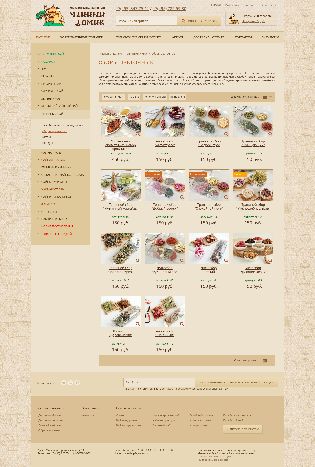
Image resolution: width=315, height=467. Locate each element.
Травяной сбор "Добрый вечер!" (165, 206)
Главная (104, 53)
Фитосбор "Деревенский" (120, 333)
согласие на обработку (176, 388)
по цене (134, 96)
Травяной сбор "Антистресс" (164, 143)
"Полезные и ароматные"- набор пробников (120, 145)
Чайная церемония (129, 425)
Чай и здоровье (127, 420)
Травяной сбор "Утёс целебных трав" (253, 206)
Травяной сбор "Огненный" (164, 333)
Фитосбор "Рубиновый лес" (165, 270)
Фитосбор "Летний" (209, 270)
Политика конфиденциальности (213, 459)
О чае (120, 415)
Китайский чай (233, 420)
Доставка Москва (50, 415)
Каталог (118, 53)
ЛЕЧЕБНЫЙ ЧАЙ (137, 53)
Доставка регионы (50, 420)
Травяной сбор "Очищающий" (253, 143)
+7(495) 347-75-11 (132, 8)
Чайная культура (164, 420)
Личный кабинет (49, 425)
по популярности (155, 96)
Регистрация (269, 5)
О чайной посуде (201, 415)
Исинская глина (200, 420)
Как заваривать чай (166, 415)
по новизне (177, 96)
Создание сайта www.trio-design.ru (214, 456)
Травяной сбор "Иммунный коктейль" (120, 206)
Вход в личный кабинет (240, 5)
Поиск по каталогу (199, 20)
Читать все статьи (244, 429)
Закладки (215, 5)
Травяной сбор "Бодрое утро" (209, 143)
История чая (198, 425)
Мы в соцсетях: (46, 383)
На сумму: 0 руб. (253, 21)
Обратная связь (49, 430)
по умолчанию (112, 96)
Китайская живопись (237, 415)
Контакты (88, 415)
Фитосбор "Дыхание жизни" (253, 270)
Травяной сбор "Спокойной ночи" (208, 206)
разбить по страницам (245, 96)
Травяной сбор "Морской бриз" (120, 270)
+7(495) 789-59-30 (169, 8)
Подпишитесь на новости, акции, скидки (236, 382)
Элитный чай (161, 425)
